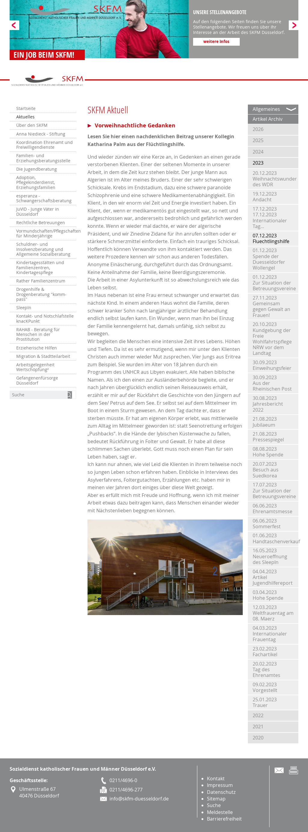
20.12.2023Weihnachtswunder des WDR (275, 179)
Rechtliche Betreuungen (40, 222)
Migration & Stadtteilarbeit (43, 356)
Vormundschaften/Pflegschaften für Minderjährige (46, 233)
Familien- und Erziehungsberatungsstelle (43, 158)
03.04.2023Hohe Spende (268, 595)
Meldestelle (220, 812)
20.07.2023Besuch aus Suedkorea (266, 470)
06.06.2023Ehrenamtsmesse (272, 508)
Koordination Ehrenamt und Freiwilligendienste (44, 145)
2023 (258, 163)
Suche (214, 805)
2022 (258, 715)
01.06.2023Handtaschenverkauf (275, 538)
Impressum (220, 785)
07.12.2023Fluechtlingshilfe (271, 238)
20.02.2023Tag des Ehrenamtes (266, 669)
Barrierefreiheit (224, 818)
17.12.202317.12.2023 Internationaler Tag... (270, 218)
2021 (258, 726)
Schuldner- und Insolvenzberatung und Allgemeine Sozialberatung (43, 249)
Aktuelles (25, 117)
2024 (258, 151)
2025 (258, 140)
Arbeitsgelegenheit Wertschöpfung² (35, 367)
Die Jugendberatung (36, 169)
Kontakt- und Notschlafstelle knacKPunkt (45, 318)
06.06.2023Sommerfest (267, 523)
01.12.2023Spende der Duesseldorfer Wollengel (269, 259)
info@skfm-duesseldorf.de (139, 798)
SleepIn (23, 307)
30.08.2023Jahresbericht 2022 (268, 404)
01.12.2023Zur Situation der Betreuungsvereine (274, 283)
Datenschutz (221, 792)
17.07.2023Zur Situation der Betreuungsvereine (274, 490)
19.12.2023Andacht (265, 196)
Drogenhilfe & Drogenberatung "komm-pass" (41, 294)
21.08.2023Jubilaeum (265, 422)
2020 (258, 737)
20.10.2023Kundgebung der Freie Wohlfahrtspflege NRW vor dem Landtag (272, 338)
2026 (258, 129)
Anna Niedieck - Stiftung (40, 134)
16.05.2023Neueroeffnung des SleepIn (270, 556)
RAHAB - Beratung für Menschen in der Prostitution (38, 334)
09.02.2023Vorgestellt (265, 687)
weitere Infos (216, 41)
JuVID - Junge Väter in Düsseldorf (37, 211)
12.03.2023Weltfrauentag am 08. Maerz (273, 613)
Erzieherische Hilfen (36, 348)
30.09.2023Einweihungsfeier (272, 365)
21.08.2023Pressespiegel (268, 437)
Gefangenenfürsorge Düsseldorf (37, 380)
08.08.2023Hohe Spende (268, 452)
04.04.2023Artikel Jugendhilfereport (273, 577)
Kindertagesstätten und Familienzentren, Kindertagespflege (40, 267)
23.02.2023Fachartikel (265, 651)
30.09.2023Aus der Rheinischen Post (272, 383)
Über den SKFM (32, 125)
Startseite (25, 108)
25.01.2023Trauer (265, 702)
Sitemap (216, 798)
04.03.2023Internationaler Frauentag (270, 634)
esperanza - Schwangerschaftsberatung (44, 198)
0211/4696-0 (123, 780)
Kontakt (216, 778)
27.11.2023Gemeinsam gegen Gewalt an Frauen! (271, 306)
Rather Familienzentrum (40, 281)
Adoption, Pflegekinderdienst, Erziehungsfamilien (35, 182)
